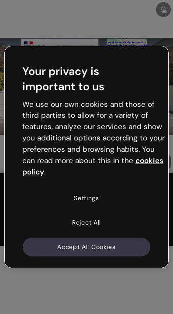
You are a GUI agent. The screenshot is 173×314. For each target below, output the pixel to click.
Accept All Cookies (86, 246)
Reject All (86, 222)
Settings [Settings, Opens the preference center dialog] (86, 198)
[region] (86, 157)
